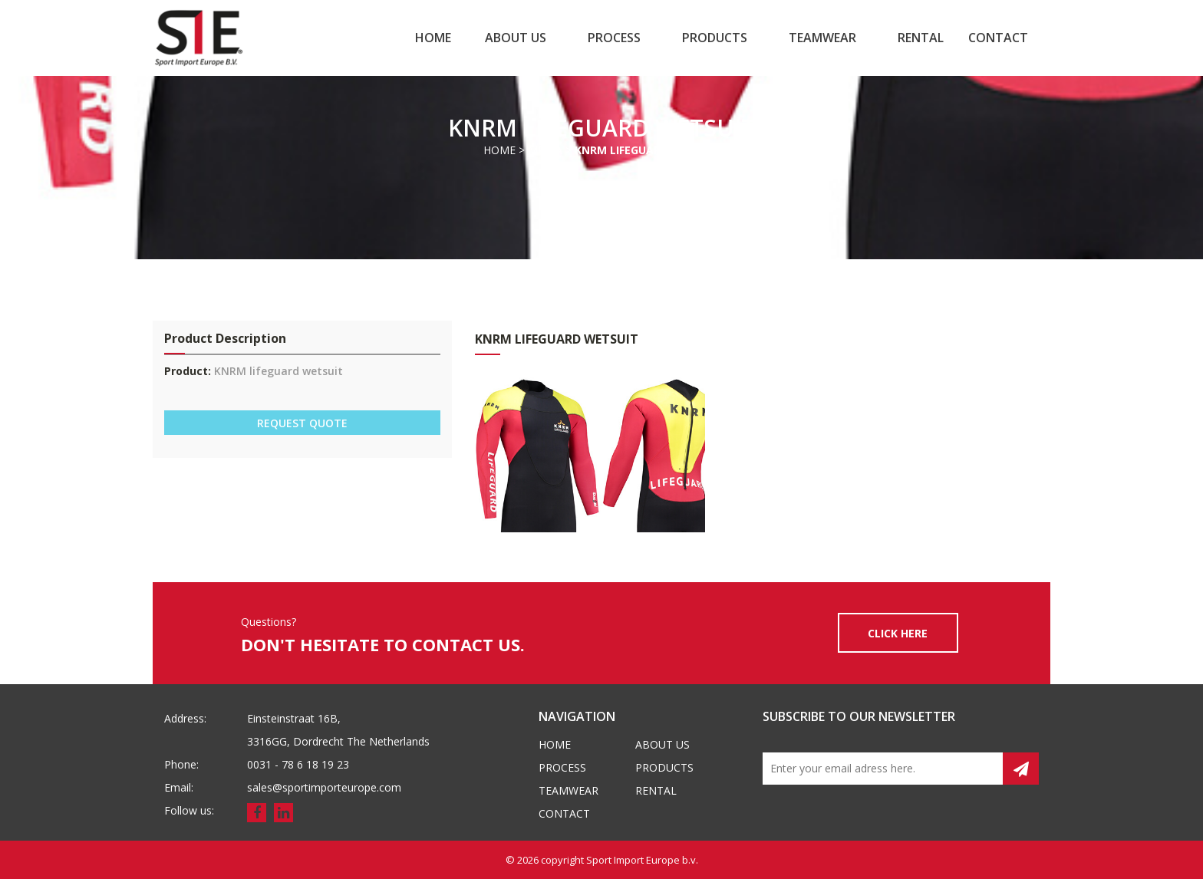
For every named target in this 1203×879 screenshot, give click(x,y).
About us (515, 37)
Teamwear (822, 37)
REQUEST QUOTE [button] (302, 423)
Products (714, 37)
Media (545, 150)
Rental (921, 37)
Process (614, 37)
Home (433, 37)
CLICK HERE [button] (898, 633)
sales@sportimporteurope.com (324, 787)
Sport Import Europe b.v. (642, 860)
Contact (998, 37)
